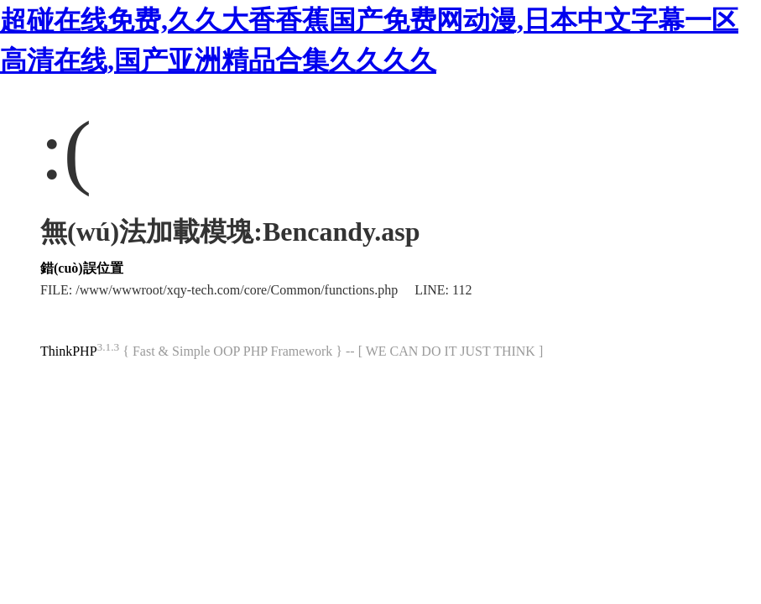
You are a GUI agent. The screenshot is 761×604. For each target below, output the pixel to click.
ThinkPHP (68, 351)
